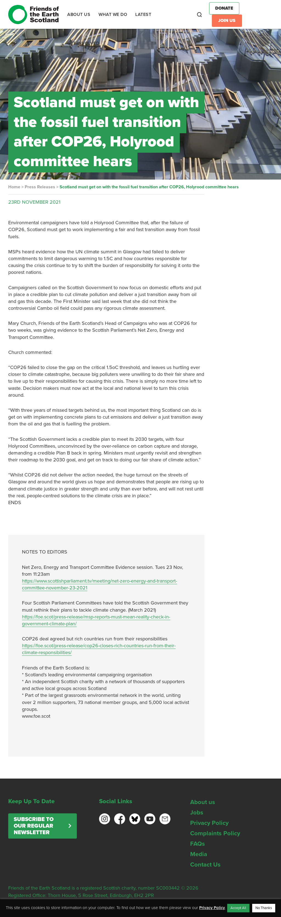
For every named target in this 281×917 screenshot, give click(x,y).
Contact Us (205, 864)
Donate (224, 8)
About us (202, 802)
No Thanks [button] (263, 908)
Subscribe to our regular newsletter (34, 826)
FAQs (197, 843)
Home (14, 187)
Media (198, 854)
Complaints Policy (215, 833)
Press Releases (40, 187)
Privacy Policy (209, 823)
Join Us (226, 20)
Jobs (196, 812)
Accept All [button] (238, 908)
